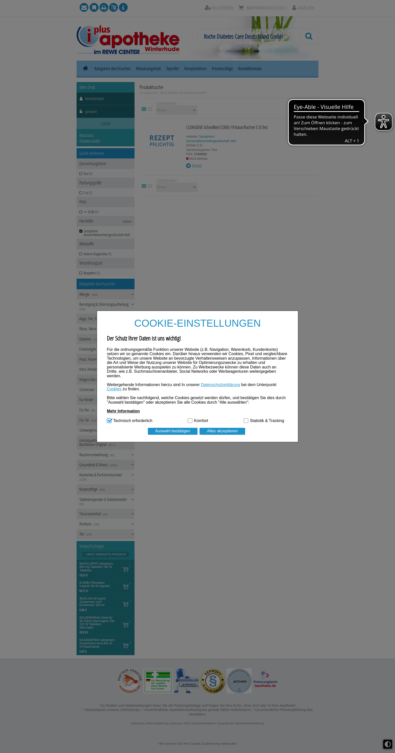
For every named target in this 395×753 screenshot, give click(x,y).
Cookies (114, 389)
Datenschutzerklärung (220, 385)
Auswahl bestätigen (172, 431)
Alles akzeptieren (222, 431)
